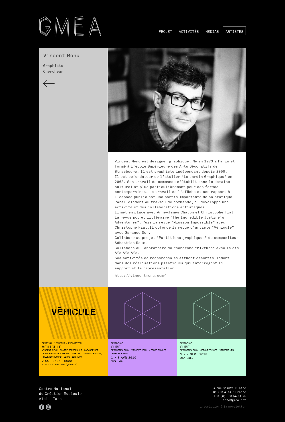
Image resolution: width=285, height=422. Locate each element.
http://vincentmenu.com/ (140, 275)
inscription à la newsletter (223, 406)
